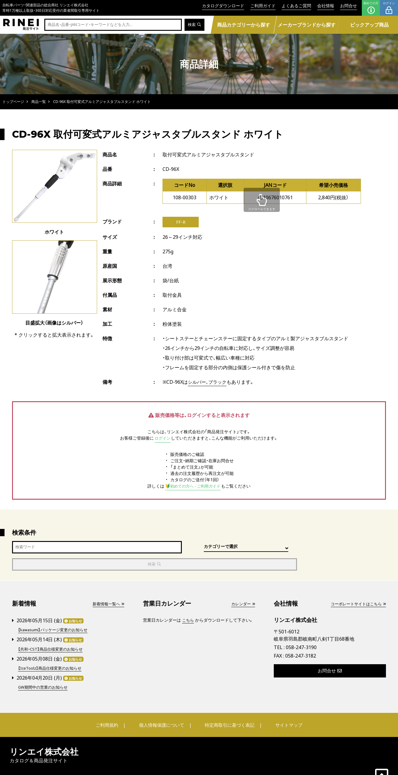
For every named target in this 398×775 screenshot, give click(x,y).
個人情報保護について (163, 707)
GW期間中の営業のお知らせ (44, 670)
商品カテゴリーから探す (243, 24)
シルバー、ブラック (208, 382)
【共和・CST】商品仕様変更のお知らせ (52, 632)
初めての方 (371, 8)
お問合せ (348, 5)
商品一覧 (38, 101)
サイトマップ (282, 707)
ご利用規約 (114, 707)
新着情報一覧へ (107, 588)
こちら (188, 604)
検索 (194, 25)
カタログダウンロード (223, 5)
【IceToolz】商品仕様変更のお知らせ (52, 651)
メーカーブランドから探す (306, 24)
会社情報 (325, 5)
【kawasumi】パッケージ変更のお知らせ (55, 613)
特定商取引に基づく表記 (227, 707)
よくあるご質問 (296, 5)
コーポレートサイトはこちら (356, 588)
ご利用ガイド (263, 5)
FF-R (180, 222)
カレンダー (242, 588)
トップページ (13, 101)
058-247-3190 (301, 631)
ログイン (389, 8)
